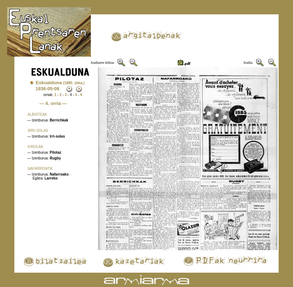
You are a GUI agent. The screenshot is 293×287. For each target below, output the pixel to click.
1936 (41, 88)
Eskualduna (60, 82)
